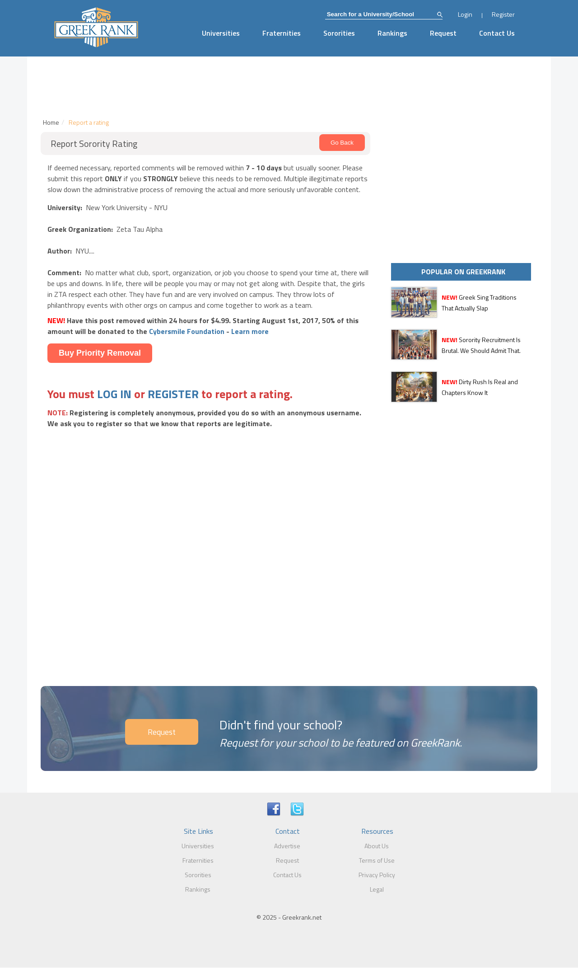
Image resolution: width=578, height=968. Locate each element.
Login (465, 14)
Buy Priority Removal (100, 352)
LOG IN (114, 394)
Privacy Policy (377, 874)
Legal (377, 889)
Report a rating (89, 122)
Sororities (339, 33)
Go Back (342, 142)
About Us (376, 846)
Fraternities (281, 33)
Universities (221, 33)
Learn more (250, 331)
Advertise (287, 846)
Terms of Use (377, 860)
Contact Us (497, 33)
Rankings (392, 33)
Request (443, 33)
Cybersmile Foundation (186, 331)
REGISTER (173, 394)
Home (51, 122)
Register (503, 14)
